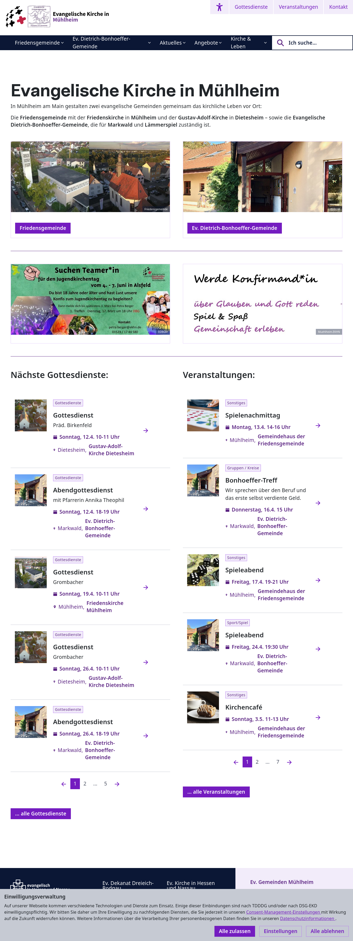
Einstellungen (280, 931)
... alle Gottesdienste (40, 813)
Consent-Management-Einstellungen (283, 912)
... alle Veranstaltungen (216, 791)
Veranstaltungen (298, 6)
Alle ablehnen (327, 931)
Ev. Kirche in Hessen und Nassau (191, 886)
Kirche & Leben (241, 42)
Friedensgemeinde (37, 42)
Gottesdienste (251, 6)
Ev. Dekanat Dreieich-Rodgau (128, 886)
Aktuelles (171, 42)
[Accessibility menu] (219, 7)
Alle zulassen (235, 931)
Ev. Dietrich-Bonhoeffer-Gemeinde (101, 42)
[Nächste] (117, 783)
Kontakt (338, 6)
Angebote (206, 42)
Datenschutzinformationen (307, 918)
